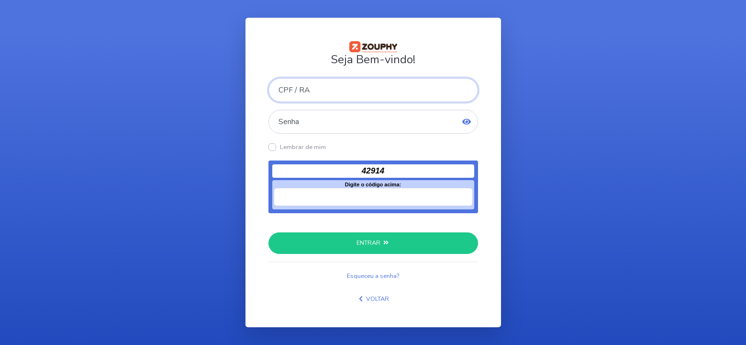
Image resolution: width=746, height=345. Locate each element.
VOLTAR (373, 299)
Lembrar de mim (303, 147)
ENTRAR (373, 243)
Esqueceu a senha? (373, 276)
